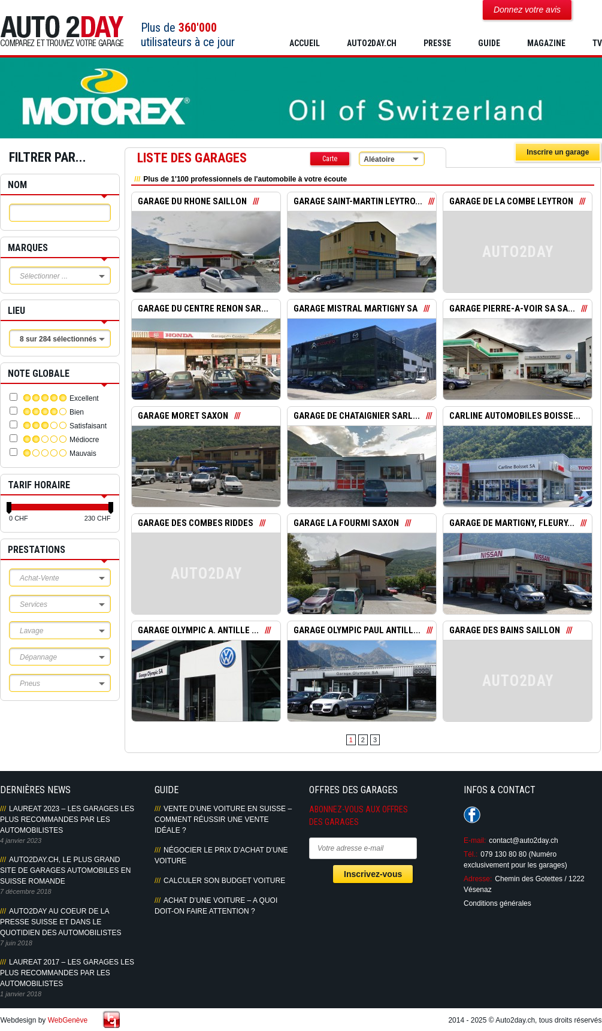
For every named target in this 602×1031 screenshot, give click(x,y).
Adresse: (478, 879)
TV (597, 43)
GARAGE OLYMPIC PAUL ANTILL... (357, 630)
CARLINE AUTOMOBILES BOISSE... (515, 416)
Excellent (84, 398)
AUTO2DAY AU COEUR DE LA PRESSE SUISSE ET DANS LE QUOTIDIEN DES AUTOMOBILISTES (60, 922)
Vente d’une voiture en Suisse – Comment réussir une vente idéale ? (223, 820)
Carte (329, 159)
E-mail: (475, 840)
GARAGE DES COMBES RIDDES (195, 523)
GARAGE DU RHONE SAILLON (192, 201)
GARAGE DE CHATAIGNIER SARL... (357, 416)
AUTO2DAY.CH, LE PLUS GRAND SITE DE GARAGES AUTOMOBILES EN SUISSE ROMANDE (65, 870)
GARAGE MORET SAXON (183, 416)
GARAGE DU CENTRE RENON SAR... (203, 309)
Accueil (304, 43)
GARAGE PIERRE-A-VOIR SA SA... (512, 309)
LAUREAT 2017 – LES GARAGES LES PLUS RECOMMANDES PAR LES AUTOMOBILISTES (67, 973)
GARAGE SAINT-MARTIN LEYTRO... (359, 201)
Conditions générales (497, 903)
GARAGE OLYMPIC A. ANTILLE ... (198, 630)
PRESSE (437, 43)
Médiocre (84, 440)
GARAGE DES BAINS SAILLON (504, 630)
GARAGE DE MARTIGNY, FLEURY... (512, 523)
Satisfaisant (88, 426)
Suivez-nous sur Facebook (472, 814)
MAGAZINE (546, 43)
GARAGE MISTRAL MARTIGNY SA (356, 309)
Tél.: (470, 854)
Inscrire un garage (558, 152)
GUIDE (489, 43)
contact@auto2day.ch (523, 840)
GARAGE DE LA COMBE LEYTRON (511, 201)
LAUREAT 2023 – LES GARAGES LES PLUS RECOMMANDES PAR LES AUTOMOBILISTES (67, 820)
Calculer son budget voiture (224, 880)
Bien (76, 412)
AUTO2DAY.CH (372, 43)
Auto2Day (62, 31)
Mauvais (82, 453)
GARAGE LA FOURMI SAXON (346, 523)
